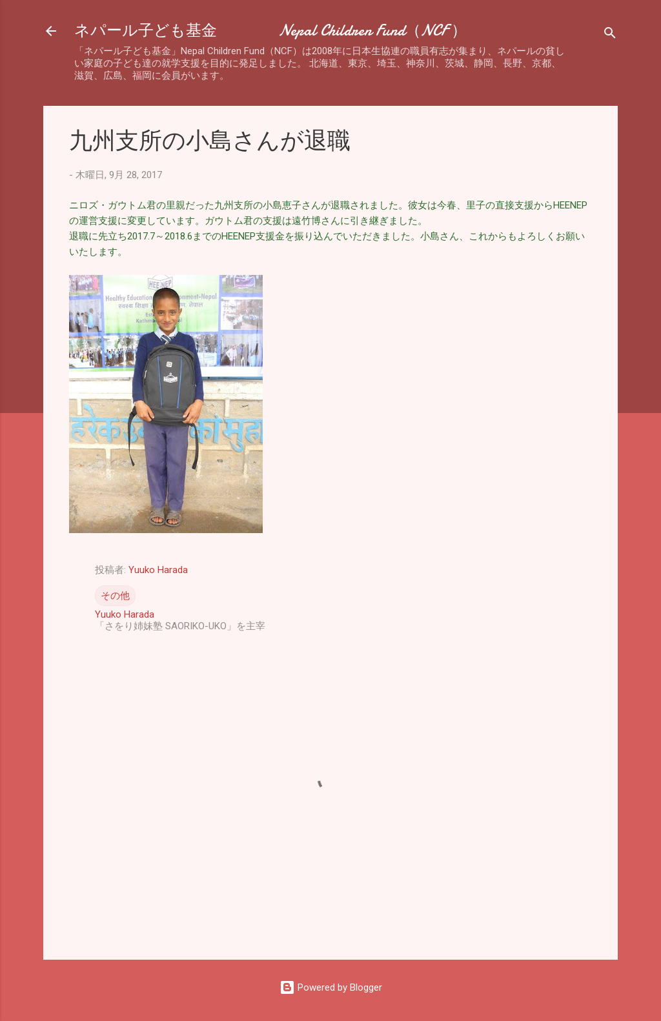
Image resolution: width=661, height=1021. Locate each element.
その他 (115, 595)
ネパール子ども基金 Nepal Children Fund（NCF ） (270, 30)
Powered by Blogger (331, 987)
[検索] (610, 35)
